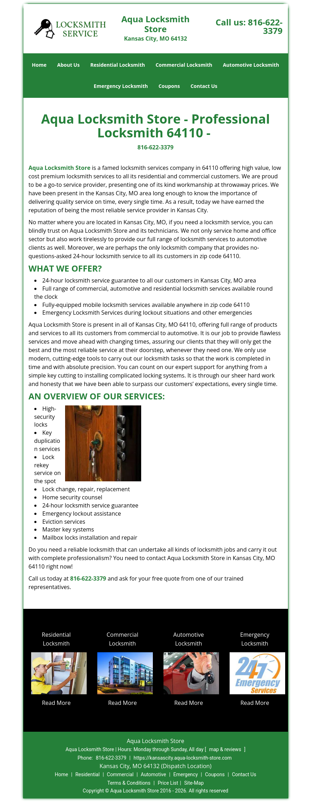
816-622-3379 (265, 26)
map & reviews (225, 749)
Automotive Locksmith (251, 64)
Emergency (185, 774)
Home (39, 64)
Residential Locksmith (117, 64)
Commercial (120, 774)
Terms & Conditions (128, 783)
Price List (168, 783)
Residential (87, 774)
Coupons (169, 86)
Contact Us (203, 86)
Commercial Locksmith (184, 64)
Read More (56, 703)
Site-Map (194, 783)
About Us (68, 64)
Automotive (153, 774)
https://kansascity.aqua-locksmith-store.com (182, 758)
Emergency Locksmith (121, 86)
